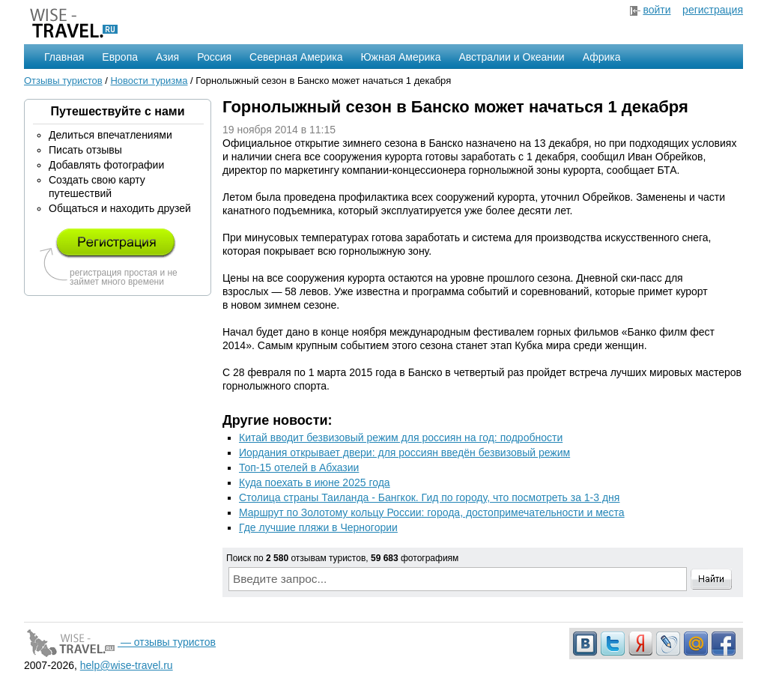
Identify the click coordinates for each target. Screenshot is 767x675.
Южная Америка (400, 57)
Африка (602, 57)
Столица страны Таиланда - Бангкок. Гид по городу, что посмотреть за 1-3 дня (429, 497)
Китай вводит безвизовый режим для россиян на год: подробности (401, 438)
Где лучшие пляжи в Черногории (318, 527)
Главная (64, 57)
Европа (120, 57)
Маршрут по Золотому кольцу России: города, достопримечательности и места (432, 512)
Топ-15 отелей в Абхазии (299, 467)
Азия (167, 57)
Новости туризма (148, 80)
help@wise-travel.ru (126, 665)
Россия (214, 57)
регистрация (712, 10)
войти (656, 10)
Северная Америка (295, 57)
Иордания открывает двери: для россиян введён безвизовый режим (404, 452)
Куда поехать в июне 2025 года (314, 482)
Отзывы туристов (63, 80)
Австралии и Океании (512, 57)
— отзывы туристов (120, 642)
